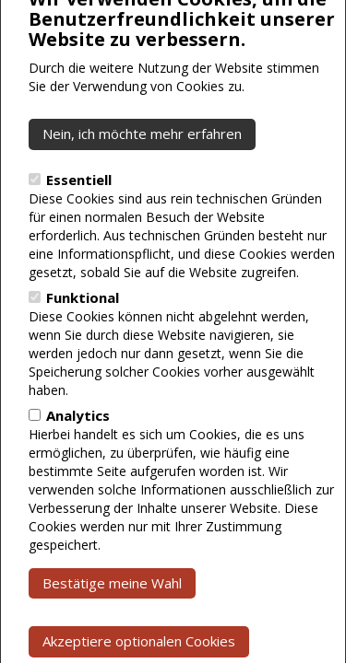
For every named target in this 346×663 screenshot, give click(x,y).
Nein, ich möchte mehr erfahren (142, 172)
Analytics (78, 454)
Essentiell (79, 218)
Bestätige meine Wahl (112, 621)
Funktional (82, 336)
